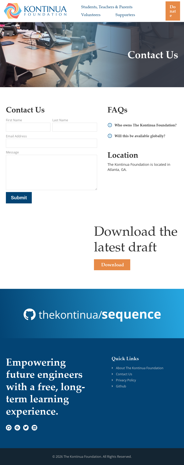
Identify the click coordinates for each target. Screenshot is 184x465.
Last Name (60, 120)
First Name (14, 120)
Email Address (16, 136)
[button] (171, 11)
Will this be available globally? (140, 135)
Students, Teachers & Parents (103, 7)
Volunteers (87, 14)
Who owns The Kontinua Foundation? (146, 125)
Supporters (114, 14)
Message (12, 152)
